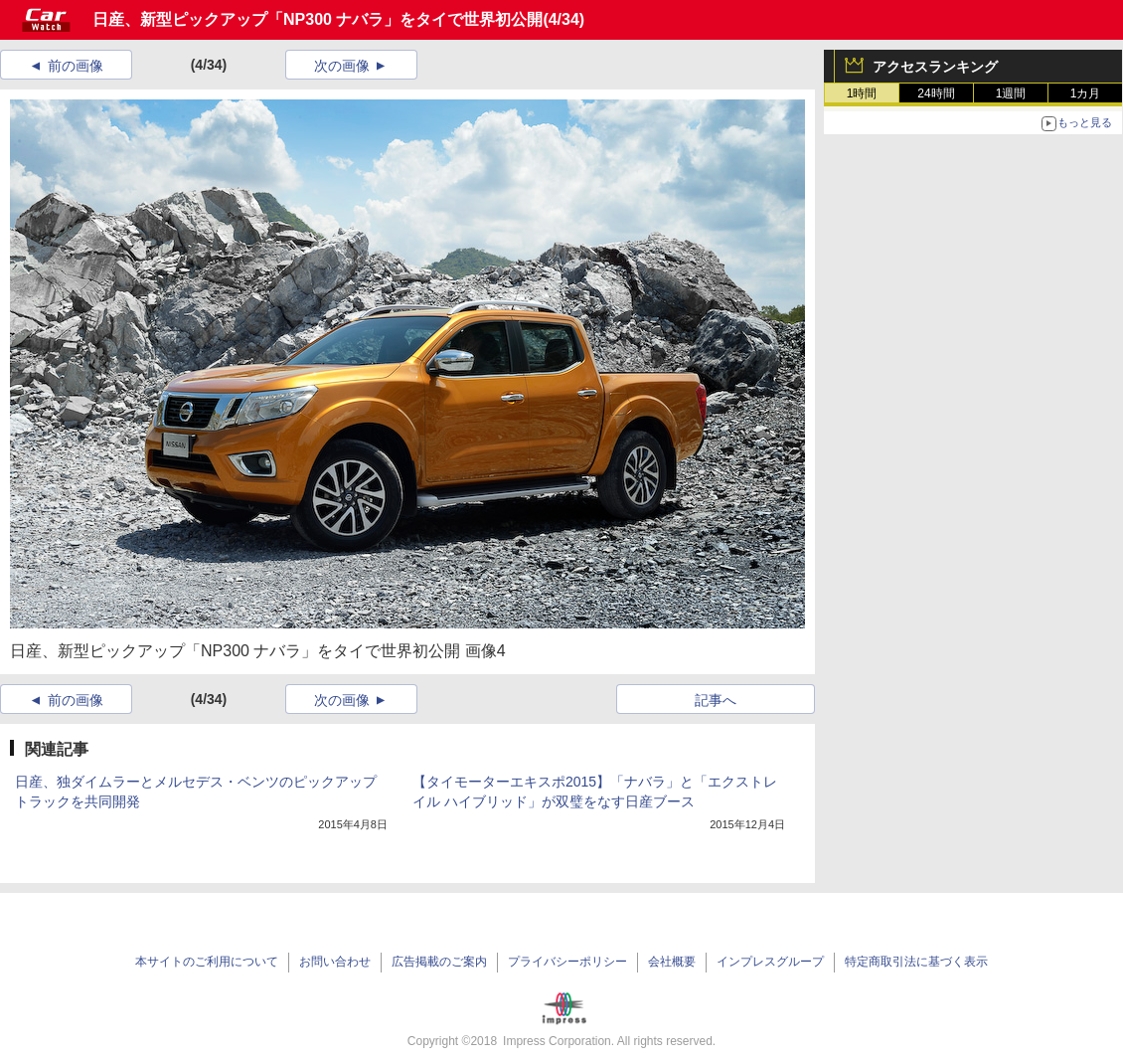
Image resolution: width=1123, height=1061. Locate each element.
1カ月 (1085, 93)
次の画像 (342, 66)
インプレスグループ (770, 962)
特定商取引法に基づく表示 (916, 962)
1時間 (862, 93)
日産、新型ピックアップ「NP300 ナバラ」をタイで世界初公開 (317, 19)
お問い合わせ (335, 962)
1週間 (1011, 93)
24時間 (935, 93)
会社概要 (672, 962)
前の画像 (75, 66)
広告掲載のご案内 (439, 962)
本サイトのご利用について (206, 962)
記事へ (715, 700)
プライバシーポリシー (567, 962)
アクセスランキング (935, 67)
